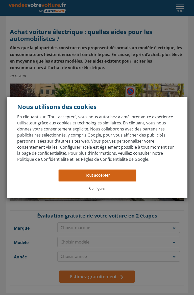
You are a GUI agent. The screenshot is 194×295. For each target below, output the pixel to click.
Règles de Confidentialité (104, 159)
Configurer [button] (97, 188)
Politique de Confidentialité (43, 159)
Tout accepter (97, 175)
